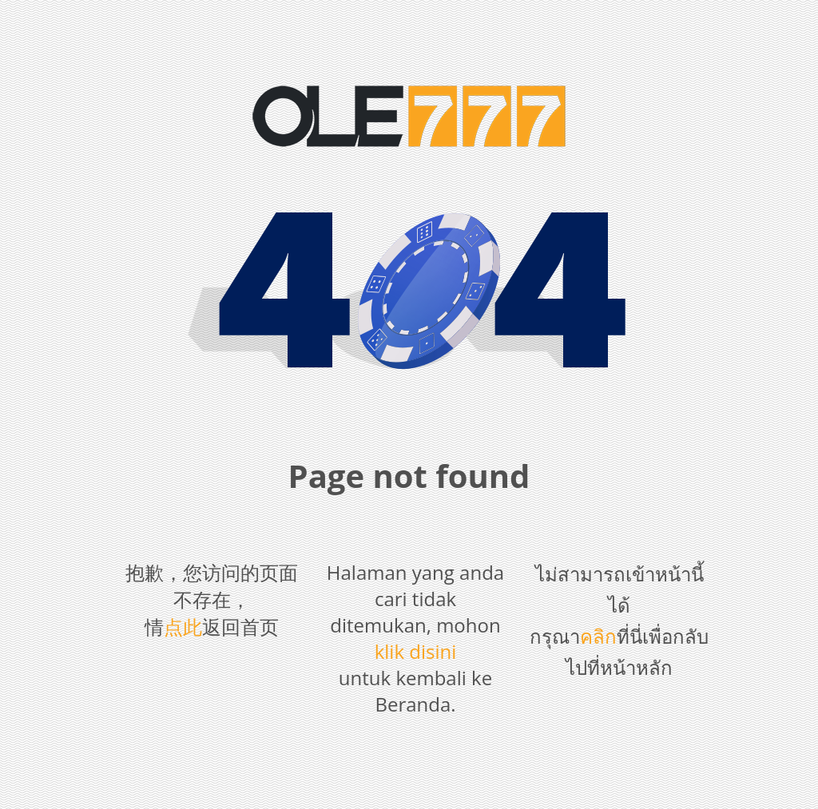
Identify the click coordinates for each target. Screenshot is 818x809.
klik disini (416, 651)
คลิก (598, 636)
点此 (183, 626)
